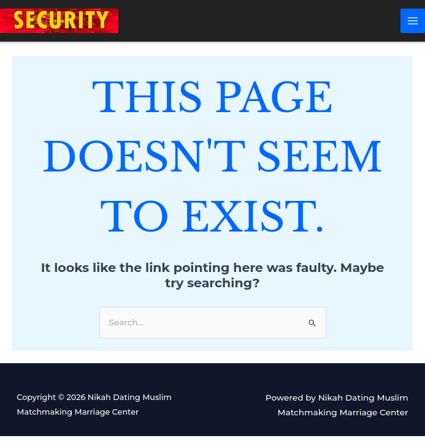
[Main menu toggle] (413, 21)
